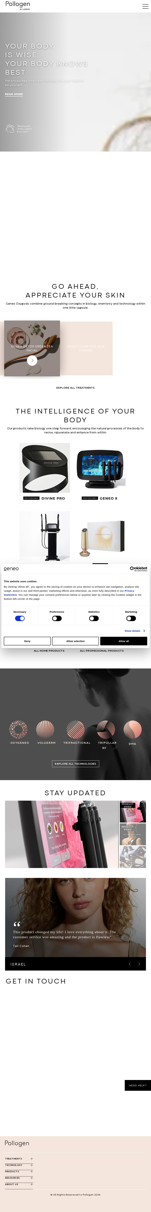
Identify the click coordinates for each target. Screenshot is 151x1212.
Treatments (13, 1158)
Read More (14, 94)
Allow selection (75, 641)
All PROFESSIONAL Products (102, 650)
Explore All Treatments (75, 387)
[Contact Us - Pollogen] (75, 1055)
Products (12, 1171)
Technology (13, 1165)
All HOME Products (49, 650)
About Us (11, 1184)
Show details (132, 630)
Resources (12, 1177)
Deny (27, 641)
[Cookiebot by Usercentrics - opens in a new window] (132, 569)
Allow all (124, 641)
